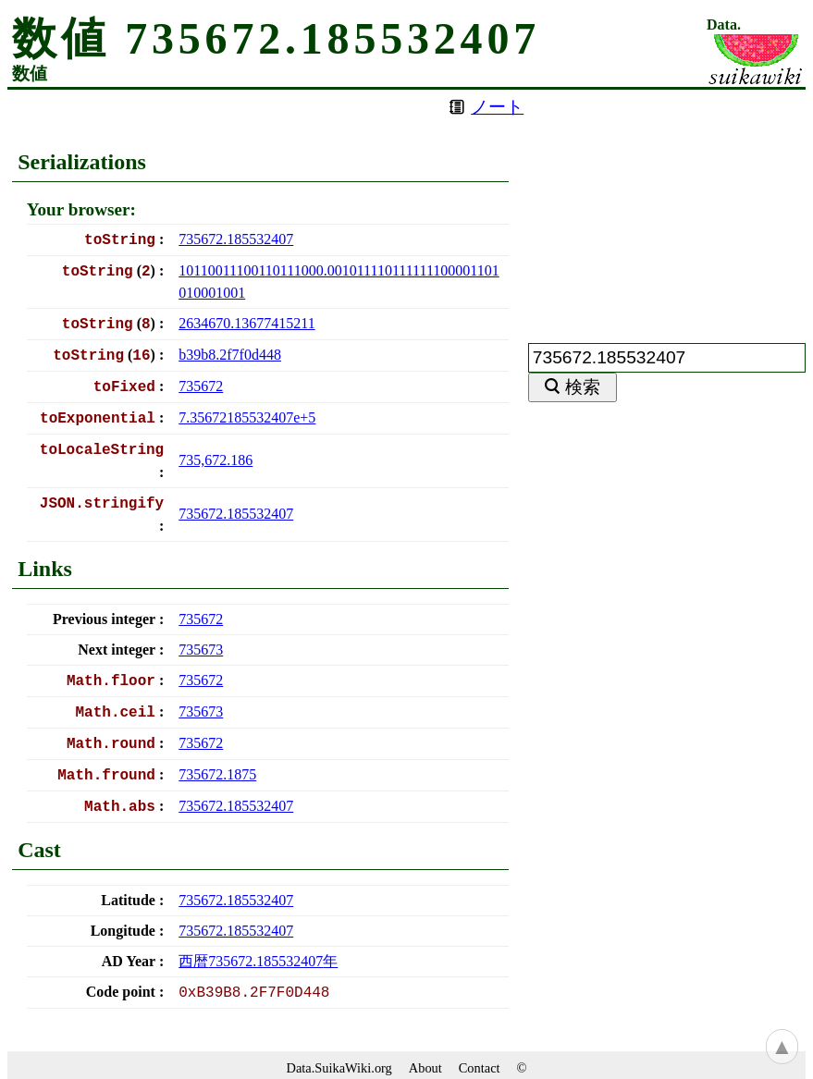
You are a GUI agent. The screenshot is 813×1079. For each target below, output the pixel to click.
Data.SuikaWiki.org (339, 1068)
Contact (479, 1068)
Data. (724, 25)
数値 (29, 73)
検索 (582, 387)
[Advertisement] (667, 205)
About (425, 1068)
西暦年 (258, 961)
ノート (497, 106)
